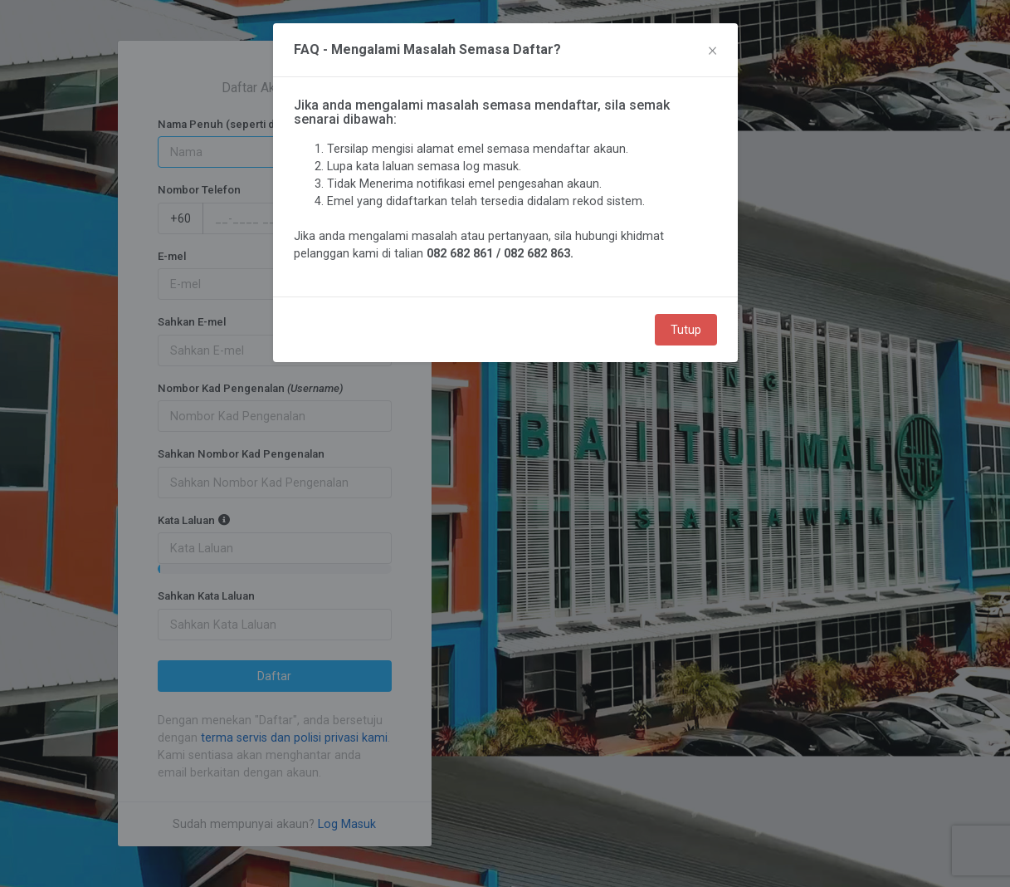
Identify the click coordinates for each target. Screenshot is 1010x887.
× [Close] (712, 49)
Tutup (686, 329)
